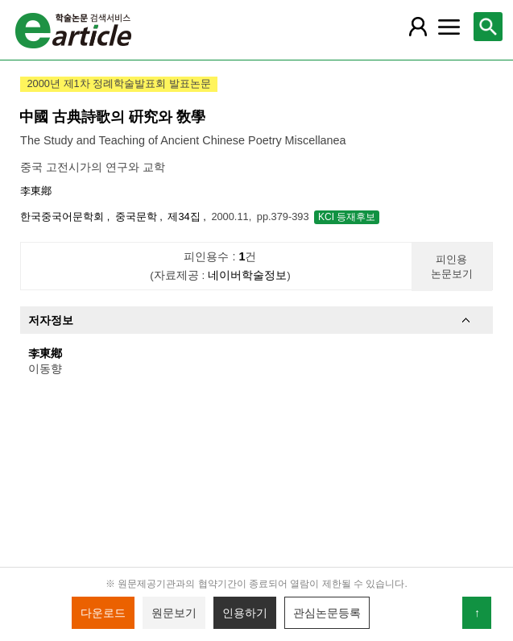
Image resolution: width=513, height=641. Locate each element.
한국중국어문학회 (63, 216)
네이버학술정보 (247, 275)
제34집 (185, 216)
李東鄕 (36, 191)
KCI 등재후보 (346, 217)
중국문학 (137, 216)
